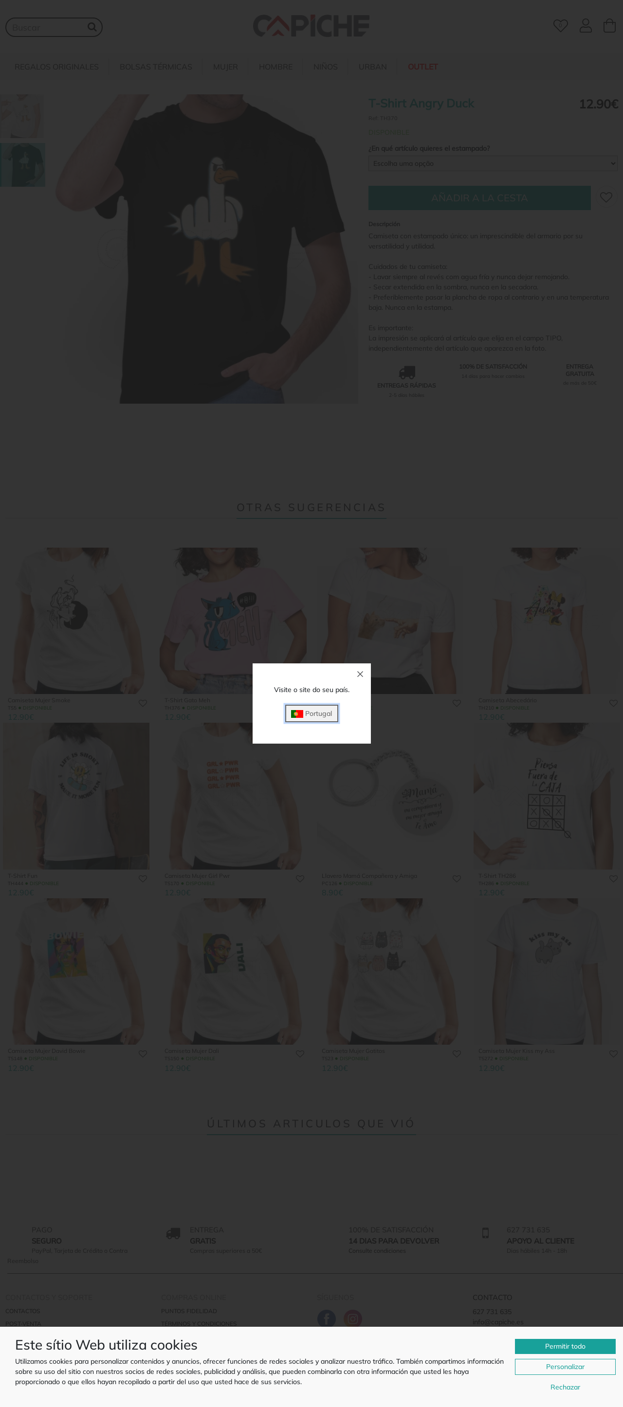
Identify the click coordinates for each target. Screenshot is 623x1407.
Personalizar (565, 1366)
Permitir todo (565, 1346)
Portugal (311, 713)
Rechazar (565, 1387)
